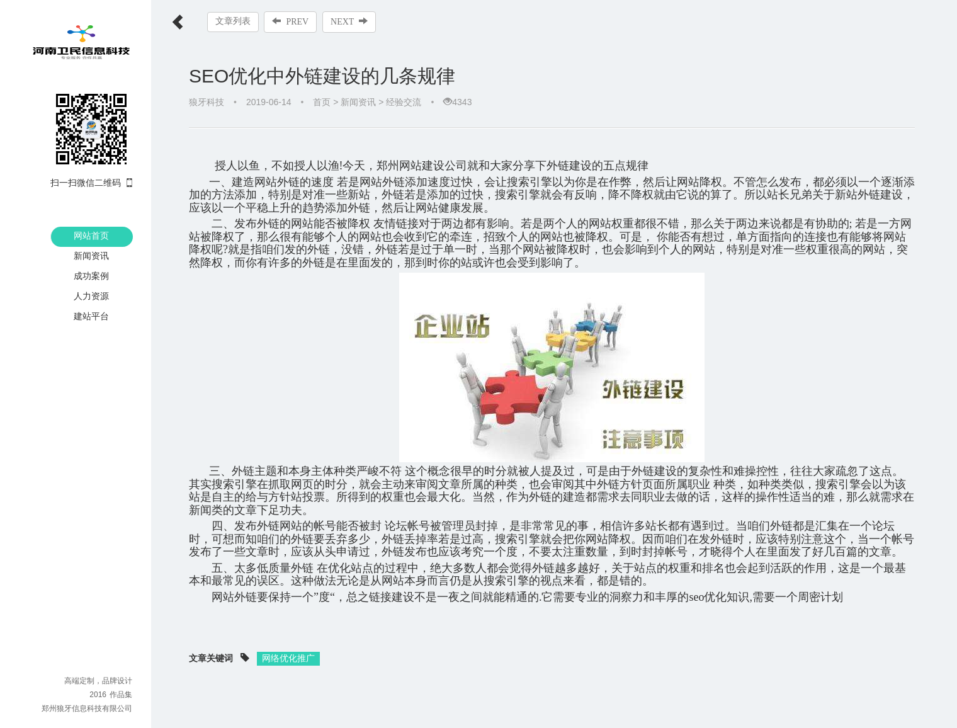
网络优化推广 (288, 645)
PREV (291, 21)
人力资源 (91, 296)
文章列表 (233, 21)
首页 (322, 102)
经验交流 (403, 102)
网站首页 (91, 235)
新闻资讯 (91, 256)
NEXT (349, 21)
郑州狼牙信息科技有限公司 (87, 708)
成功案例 (91, 276)
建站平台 (91, 316)
